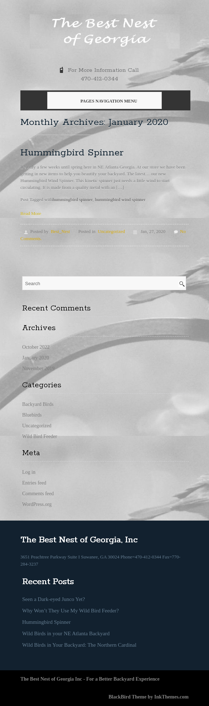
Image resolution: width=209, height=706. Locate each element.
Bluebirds (32, 415)
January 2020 (35, 358)
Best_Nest (60, 231)
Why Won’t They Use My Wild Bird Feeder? (70, 610)
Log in (28, 472)
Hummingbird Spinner (71, 152)
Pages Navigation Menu (103, 101)
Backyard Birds (37, 404)
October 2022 (36, 347)
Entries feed (34, 483)
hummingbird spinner (73, 199)
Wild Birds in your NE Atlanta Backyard (66, 633)
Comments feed (38, 493)
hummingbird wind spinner (120, 199)
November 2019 (38, 368)
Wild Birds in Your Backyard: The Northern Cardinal (79, 645)
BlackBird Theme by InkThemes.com (148, 697)
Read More (30, 213)
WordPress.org (37, 504)
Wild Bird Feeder (39, 436)
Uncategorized (111, 231)
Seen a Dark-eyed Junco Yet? (53, 599)
